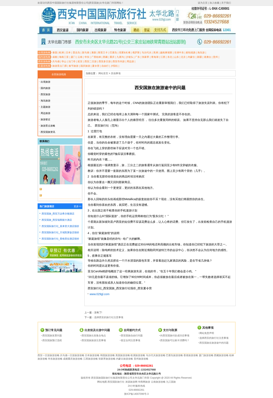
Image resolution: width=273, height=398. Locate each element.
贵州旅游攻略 (141, 358)
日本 (68, 52)
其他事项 (116, 73)
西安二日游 (90, 61)
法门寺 (72, 61)
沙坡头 (129, 57)
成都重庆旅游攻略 (72, 358)
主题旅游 (45, 107)
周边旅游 (45, 113)
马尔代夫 (146, 52)
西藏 (105, 57)
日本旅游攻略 (92, 355)
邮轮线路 (191, 52)
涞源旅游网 (131, 381)
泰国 (54, 52)
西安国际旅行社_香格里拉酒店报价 (60, 238)
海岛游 (201, 52)
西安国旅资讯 (48, 132)
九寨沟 (120, 57)
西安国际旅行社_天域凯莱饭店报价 (60, 232)
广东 (137, 57)
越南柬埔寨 (166, 52)
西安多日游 (105, 61)
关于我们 (226, 2)
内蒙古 (191, 57)
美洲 (155, 52)
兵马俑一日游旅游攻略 (72, 355)
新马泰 (85, 52)
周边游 (130, 61)
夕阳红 (114, 65)
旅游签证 (45, 119)
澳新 (93, 52)
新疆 (199, 57)
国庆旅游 (85, 65)
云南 (80, 57)
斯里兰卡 (103, 52)
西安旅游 (45, 94)
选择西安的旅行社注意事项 (108, 317)
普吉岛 (76, 52)
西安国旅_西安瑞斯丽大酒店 (57, 220)
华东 (86, 57)
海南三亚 (64, 57)
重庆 (112, 57)
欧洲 (61, 52)
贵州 (215, 57)
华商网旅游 (144, 381)
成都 (54, 57)
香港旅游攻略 (190, 355)
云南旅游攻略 (158, 381)
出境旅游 (45, 81)
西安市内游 (119, 61)
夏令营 (95, 65)
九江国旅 (171, 381)
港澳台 (207, 57)
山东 (176, 57)
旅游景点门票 (59, 65)
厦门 (73, 57)
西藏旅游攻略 (221, 355)
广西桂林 (96, 57)
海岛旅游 (45, 100)
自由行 (105, 65)
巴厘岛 (113, 52)
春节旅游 (73, 65)
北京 (183, 57)
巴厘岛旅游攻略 (174, 355)
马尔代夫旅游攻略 (155, 355)
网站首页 (103, 73)
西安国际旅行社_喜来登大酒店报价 (60, 226)
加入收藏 (214, 2)
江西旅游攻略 (90, 358)
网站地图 (102, 381)
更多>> (77, 206)
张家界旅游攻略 (106, 358)
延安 (80, 61)
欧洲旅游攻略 (138, 355)
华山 (63, 61)
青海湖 (154, 57)
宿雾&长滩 (124, 52)
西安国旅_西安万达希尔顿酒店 (58, 213)
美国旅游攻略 (122, 355)
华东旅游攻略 (55, 358)
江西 (162, 57)
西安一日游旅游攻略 (48, 355)
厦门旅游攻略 (206, 355)
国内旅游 (45, 88)
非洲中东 (179, 52)
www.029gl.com (100, 294)
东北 (169, 57)
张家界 (145, 57)
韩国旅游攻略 (107, 355)
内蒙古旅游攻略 (124, 358)
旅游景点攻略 (48, 125)
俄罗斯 (136, 52)
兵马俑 (56, 61)
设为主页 (203, 2)
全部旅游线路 (59, 74)
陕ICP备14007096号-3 (136, 394)
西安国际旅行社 (116, 381)
